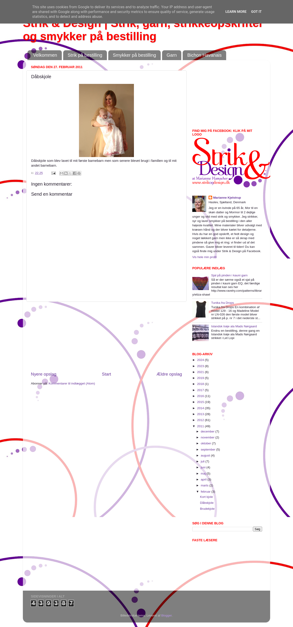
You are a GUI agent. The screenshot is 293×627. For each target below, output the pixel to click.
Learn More (236, 12)
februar (206, 491)
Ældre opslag (169, 374)
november (208, 437)
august (206, 455)
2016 (201, 396)
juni (203, 467)
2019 (201, 378)
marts (205, 485)
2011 (201, 426)
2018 (201, 384)
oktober (206, 443)
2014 (201, 408)
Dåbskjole (207, 502)
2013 (201, 414)
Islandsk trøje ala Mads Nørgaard (234, 326)
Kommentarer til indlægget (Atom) (72, 383)
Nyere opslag (43, 374)
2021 (201, 372)
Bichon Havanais (204, 55)
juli (203, 461)
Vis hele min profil (204, 257)
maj (204, 473)
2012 (201, 420)
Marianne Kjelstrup (227, 197)
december (208, 431)
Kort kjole (206, 497)
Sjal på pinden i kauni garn (229, 275)
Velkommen (45, 55)
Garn (172, 55)
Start (106, 374)
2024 (201, 360)
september (208, 449)
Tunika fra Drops (222, 302)
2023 (201, 366)
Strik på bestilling (85, 55)
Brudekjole (207, 508)
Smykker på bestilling (134, 55)
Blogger (166, 615)
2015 (201, 402)
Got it (256, 12)
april (204, 479)
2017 (201, 390)
